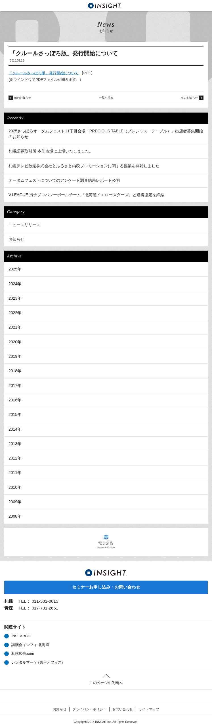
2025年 (15, 269)
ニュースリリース (24, 225)
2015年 (15, 414)
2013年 (15, 443)
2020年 (15, 342)
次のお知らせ (189, 97)
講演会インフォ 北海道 (30, 645)
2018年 (15, 371)
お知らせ (16, 239)
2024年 (15, 284)
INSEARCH (20, 636)
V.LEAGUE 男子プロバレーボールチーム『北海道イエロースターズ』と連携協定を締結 (86, 194)
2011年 (15, 472)
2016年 (15, 400)
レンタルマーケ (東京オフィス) (37, 662)
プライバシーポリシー (89, 709)
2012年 (15, 458)
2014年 (15, 429)
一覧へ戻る (106, 97)
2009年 (15, 502)
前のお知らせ (22, 97)
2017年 (15, 385)
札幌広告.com (22, 653)
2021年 (15, 327)
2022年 (15, 312)
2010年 (15, 487)
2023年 (15, 298)
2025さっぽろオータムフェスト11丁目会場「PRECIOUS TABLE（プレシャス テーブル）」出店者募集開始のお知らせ (106, 134)
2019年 (15, 356)
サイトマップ (149, 709)
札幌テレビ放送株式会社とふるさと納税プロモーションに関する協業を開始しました (84, 166)
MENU (5, 5)
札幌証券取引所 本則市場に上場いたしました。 (51, 151)
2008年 (15, 516)
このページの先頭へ (106, 683)
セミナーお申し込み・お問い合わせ (106, 587)
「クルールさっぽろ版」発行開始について (44, 73)
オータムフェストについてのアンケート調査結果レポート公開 (64, 180)
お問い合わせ (122, 709)
